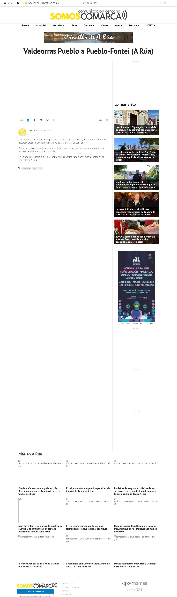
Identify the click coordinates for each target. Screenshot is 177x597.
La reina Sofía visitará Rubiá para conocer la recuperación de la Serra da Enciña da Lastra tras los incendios (135, 212)
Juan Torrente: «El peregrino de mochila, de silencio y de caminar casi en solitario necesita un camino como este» (136, 130)
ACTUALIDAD (26, 168)
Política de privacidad (70, 587)
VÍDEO (35, 168)
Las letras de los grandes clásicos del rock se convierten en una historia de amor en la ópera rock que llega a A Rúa (135, 491)
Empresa (88, 25)
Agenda (118, 25)
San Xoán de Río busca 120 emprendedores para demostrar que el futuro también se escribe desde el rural (136, 184)
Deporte (133, 25)
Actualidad (41, 25)
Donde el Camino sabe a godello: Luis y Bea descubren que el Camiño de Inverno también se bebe (39, 491)
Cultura (104, 25)
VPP (40, 168)
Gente (74, 25)
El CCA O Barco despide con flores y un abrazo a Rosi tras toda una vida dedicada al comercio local (135, 239)
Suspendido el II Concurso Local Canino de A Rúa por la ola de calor (88, 565)
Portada (25, 25)
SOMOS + (150, 25)
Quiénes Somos (68, 584)
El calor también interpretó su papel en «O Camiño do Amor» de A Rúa (88, 490)
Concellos (57, 25)
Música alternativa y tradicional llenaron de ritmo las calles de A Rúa (135, 565)
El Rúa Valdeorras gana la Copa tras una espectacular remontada (38, 565)
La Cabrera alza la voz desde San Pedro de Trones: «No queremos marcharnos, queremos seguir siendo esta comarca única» (135, 156)
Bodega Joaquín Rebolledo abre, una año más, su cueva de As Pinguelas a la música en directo (135, 528)
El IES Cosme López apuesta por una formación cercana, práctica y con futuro (86, 527)
